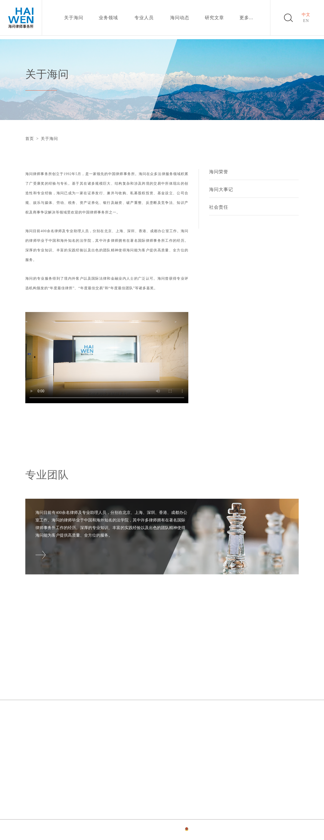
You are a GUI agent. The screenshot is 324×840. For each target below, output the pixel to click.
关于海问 (73, 17)
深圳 (225, 715)
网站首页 (104, 830)
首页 (29, 138)
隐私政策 (138, 830)
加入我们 (236, 684)
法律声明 (121, 830)
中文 (306, 14)
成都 (127, 764)
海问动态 (179, 17)
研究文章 (214, 17)
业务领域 (108, 17)
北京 (29, 715)
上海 (127, 715)
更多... (246, 17)
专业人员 (144, 17)
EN (306, 20)
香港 (29, 764)
